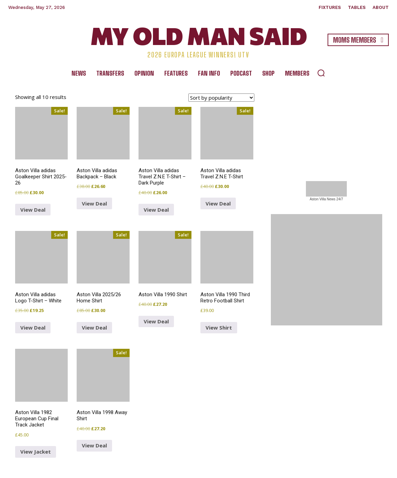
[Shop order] (221, 97)
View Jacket (35, 451)
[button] (321, 73)
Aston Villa (318, 199)
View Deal (94, 203)
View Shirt (219, 327)
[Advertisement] (326, 125)
